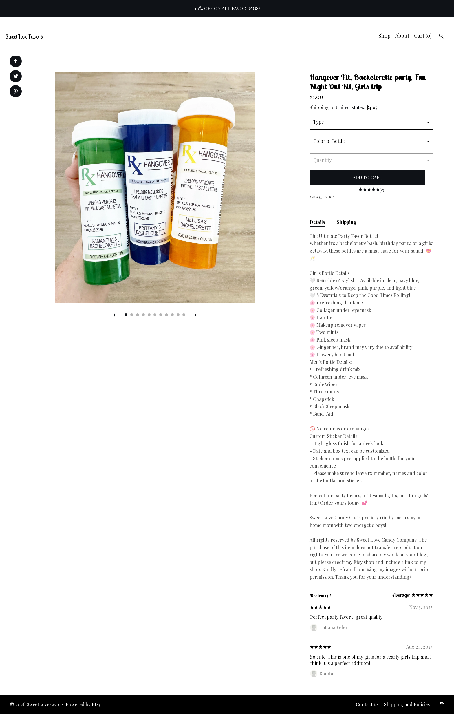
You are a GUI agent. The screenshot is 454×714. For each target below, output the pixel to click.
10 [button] (178, 314)
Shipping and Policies (407, 704)
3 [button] (137, 314)
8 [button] (166, 314)
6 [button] (154, 314)
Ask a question (322, 197)
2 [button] (131, 314)
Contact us (367, 704)
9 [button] (172, 314)
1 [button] (126, 314)
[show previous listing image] (114, 315)
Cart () (423, 35)
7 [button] (160, 314)
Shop (384, 35)
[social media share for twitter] (15, 77)
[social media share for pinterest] (15, 92)
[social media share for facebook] (15, 61)
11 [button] (183, 314)
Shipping (346, 222)
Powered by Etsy (83, 704)
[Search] (441, 37)
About (402, 35)
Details (317, 222)
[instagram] (442, 704)
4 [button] (143, 314)
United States (350, 107)
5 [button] (149, 314)
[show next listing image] (195, 315)
